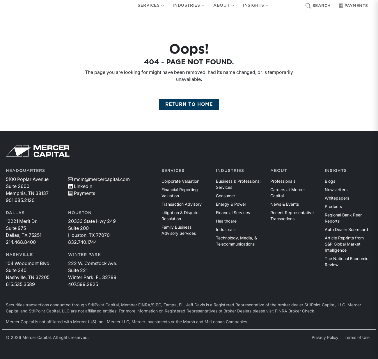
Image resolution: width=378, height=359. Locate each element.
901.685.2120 (20, 200)
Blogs (330, 181)
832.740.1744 (82, 242)
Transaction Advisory (182, 204)
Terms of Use (357, 337)
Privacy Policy (325, 337)
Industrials (225, 229)
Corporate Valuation (180, 181)
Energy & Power (231, 204)
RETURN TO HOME (189, 104)
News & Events (284, 204)
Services (173, 171)
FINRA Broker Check (294, 310)
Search (318, 6)
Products (333, 206)
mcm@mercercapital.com (99, 179)
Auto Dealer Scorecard (346, 229)
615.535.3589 (20, 284)
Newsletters (336, 189)
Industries (230, 171)
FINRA (144, 304)
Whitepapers (337, 198)
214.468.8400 (21, 242)
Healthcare (226, 220)
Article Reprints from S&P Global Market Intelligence (344, 244)
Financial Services (233, 212)
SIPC (156, 304)
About (278, 171)
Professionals (282, 181)
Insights (336, 171)
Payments (353, 5)
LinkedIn (80, 186)
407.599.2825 (83, 284)
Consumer (225, 195)
